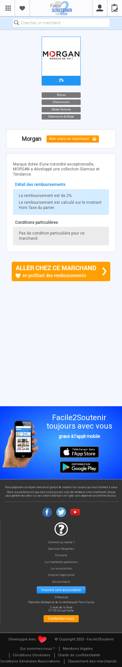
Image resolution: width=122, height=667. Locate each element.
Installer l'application (61, 575)
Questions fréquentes (61, 548)
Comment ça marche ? (61, 542)
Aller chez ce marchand (72, 139)
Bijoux (61, 94)
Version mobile (61, 582)
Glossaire (61, 555)
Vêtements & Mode (61, 116)
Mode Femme (61, 109)
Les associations (61, 568)
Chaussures (61, 102)
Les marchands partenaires (61, 562)
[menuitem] (37, 649)
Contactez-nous (61, 618)
